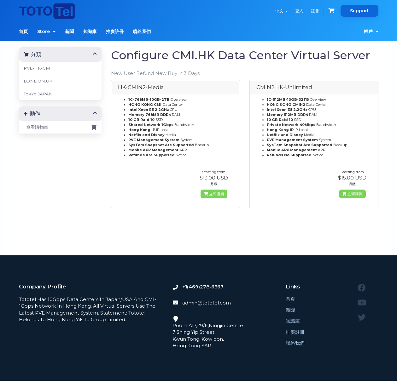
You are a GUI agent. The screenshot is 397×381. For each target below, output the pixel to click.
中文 (281, 10)
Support (359, 11)
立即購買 (214, 193)
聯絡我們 (142, 31)
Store (46, 31)
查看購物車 (60, 127)
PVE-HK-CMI (38, 68)
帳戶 (371, 31)
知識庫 (89, 31)
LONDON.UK (38, 80)
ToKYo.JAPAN (38, 93)
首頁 (23, 31)
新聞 (69, 31)
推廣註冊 (115, 31)
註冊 (315, 10)
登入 (299, 10)
